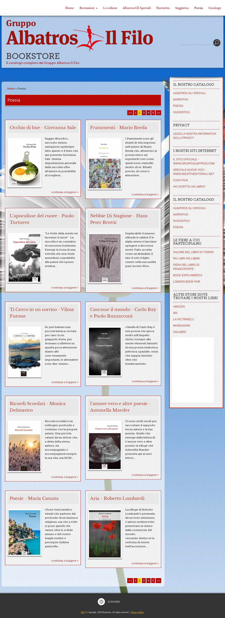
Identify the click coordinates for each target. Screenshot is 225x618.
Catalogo (214, 8)
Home (69, 8)
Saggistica (182, 8)
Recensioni (88, 8)
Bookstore (33, 56)
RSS (83, 612)
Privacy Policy (137, 612)
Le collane (110, 8)
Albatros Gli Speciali (137, 8)
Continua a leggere (63, 192)
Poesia (198, 8)
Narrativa (163, 8)
